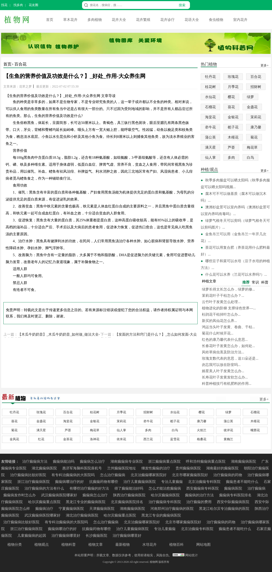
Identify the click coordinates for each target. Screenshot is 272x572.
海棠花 (210, 117)
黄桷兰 (228, 439)
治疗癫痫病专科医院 (165, 502)
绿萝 (250, 97)
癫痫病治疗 (44, 508)
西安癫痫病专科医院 (203, 488)
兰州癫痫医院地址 (122, 468)
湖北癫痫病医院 (45, 468)
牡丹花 (210, 77)
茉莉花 (255, 117)
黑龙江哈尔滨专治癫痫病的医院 (224, 508)
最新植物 (122, 544)
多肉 (231, 157)
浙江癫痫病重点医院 (164, 461)
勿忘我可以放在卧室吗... (221, 365)
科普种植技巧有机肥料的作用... (226, 383)
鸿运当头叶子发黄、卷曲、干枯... (228, 327)
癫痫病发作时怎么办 (20, 495)
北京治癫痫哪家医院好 (149, 475)
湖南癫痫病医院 (244, 461)
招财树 (255, 87)
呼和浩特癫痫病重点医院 (206, 461)
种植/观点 (209, 169)
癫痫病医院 (233, 488)
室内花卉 (240, 20)
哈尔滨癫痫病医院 (166, 495)
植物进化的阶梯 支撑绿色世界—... (229, 308)
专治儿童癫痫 (172, 482)
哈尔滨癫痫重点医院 (44, 502)
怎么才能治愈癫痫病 (165, 488)
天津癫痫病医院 (102, 508)
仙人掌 (210, 157)
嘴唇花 (255, 430)
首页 (50, 20)
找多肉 (18, 5)
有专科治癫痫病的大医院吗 (73, 475)
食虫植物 (216, 20)
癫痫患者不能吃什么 (242, 482)
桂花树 (210, 87)
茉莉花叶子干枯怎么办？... (223, 295)
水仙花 (210, 97)
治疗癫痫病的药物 (228, 475)
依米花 (121, 439)
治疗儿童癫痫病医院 (140, 482)
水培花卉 (149, 544)
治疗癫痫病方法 (35, 461)
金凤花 (14, 439)
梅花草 (252, 147)
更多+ (264, 399)
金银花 (233, 117)
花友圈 (33, 5)
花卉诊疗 (168, 20)
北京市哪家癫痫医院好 (190, 475)
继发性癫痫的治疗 (156, 468)
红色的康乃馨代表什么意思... (225, 339)
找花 (4, 5)
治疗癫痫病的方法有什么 (45, 488)
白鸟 (250, 157)
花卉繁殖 (143, 20)
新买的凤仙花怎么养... (219, 321)
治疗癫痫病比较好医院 (28, 475)
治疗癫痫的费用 (199, 502)
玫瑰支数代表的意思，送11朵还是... (230, 358)
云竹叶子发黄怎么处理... (221, 302)
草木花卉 (70, 20)
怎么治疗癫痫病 (113, 475)
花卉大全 (119, 20)
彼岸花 (228, 430)
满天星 (210, 147)
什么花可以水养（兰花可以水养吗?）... (236, 274)
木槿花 (233, 137)
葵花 (231, 107)
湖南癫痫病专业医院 (127, 461)
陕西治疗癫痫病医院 (129, 495)
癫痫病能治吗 (64, 461)
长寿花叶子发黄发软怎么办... (225, 377)
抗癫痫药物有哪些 (104, 482)
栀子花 (233, 127)
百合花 (20, 64)
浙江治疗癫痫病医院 (34, 482)
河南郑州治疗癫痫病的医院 (172, 508)
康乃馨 (255, 127)
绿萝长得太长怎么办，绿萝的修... (228, 289)
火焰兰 (201, 430)
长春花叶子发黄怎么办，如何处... (228, 346)
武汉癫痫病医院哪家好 (59, 495)
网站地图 (203, 544)
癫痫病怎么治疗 (93, 461)
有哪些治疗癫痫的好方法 (89, 488)
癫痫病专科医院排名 (235, 495)
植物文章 (95, 544)
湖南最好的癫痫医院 (222, 468)
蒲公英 (210, 137)
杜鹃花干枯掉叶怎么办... (221, 314)
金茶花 (68, 439)
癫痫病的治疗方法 (200, 495)
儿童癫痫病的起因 (32, 535)
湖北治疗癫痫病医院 (82, 515)
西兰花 (148, 439)
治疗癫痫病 (256, 488)
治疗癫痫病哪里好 (66, 535)
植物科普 (68, 544)
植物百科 (176, 544)
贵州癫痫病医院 (189, 468)
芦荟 (231, 147)
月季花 (233, 87)
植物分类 (14, 544)
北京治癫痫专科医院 (204, 482)
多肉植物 (95, 20)
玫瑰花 (233, 77)
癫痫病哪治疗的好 (70, 482)
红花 (41, 439)
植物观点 (41, 544)
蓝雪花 (175, 439)
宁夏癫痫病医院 (72, 508)
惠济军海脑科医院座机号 (82, 468)
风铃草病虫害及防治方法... (223, 352)
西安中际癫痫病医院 (233, 502)
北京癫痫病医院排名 (127, 502)
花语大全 (192, 20)
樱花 (231, 97)
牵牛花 (210, 127)
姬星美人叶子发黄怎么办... (223, 371)
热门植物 (209, 64)
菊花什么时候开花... (217, 333)
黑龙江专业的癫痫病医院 (86, 502)
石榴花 (210, 107)
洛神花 (94, 439)
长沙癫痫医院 (97, 535)
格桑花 (201, 439)
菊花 (254, 137)
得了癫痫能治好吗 (129, 488)
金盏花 (252, 107)
